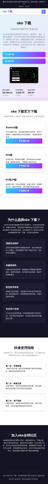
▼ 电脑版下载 (24, 191)
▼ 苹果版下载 (24, 166)
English (27, 6)
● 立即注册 (9, 61)
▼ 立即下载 (9, 54)
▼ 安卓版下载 (24, 141)
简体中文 (21, 6)
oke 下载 (7, 11)
